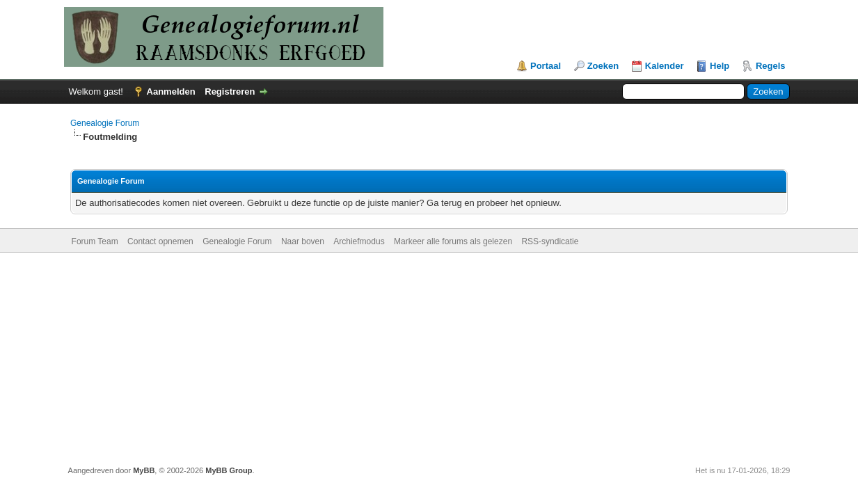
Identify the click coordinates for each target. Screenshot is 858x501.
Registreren (230, 91)
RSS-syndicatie (549, 241)
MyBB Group (228, 470)
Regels (771, 66)
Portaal (545, 66)
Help (719, 66)
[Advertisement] (429, 357)
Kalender (664, 66)
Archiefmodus (358, 241)
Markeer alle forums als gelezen (453, 241)
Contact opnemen (160, 241)
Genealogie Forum (104, 123)
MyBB (143, 470)
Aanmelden (171, 91)
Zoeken (603, 66)
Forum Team (95, 241)
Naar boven (302, 241)
